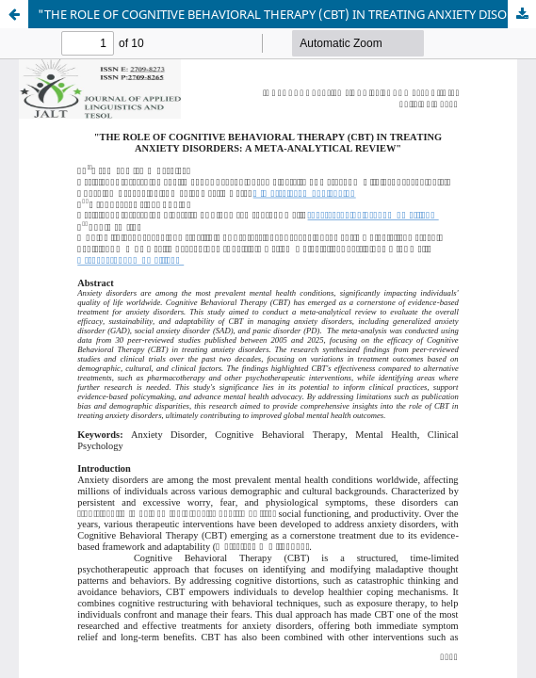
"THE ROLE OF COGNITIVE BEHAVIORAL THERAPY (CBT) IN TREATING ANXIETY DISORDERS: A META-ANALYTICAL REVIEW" (287, 14)
